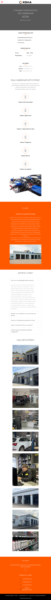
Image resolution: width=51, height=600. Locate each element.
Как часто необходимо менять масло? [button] (22, 280)
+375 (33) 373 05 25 (27, 585)
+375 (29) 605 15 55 (27, 582)
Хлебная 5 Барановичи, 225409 (27, 588)
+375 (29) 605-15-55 (27, 68)
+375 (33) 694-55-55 (26, 66)
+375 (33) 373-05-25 (27, 71)
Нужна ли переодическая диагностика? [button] (23, 320)
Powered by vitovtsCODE (25, 598)
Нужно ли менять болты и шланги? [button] (22, 325)
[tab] (25, 280)
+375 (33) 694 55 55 (27, 579)
